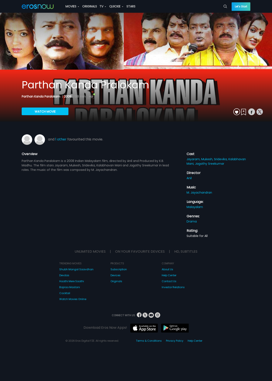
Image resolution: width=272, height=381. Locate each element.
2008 (67, 96)
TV (102, 6)
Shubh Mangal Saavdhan (76, 269)
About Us (167, 269)
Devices (115, 275)
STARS (130, 6)
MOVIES (72, 6)
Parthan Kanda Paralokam (41, 96)
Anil (189, 178)
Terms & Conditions (149, 341)
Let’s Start (241, 6)
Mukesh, (207, 159)
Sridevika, (221, 159)
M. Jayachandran (199, 192)
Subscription (118, 269)
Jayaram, (194, 159)
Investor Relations (173, 287)
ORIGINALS (89, 6)
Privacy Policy (174, 341)
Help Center (169, 275)
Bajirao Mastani (69, 287)
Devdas (64, 275)
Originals (116, 281)
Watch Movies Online (72, 299)
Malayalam (195, 207)
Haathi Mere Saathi (71, 281)
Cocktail (64, 293)
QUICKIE (116, 6)
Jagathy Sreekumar (209, 163)
